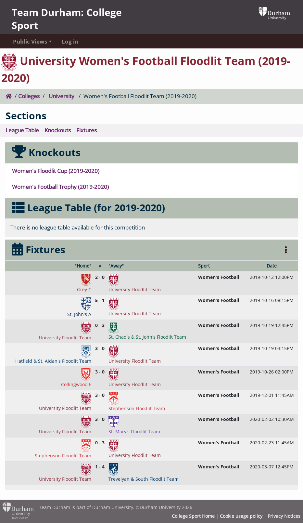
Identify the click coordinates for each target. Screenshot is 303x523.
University (61, 96)
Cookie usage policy (241, 516)
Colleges (29, 96)
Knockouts (57, 130)
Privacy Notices (284, 516)
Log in (70, 41)
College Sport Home (193, 516)
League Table (22, 130)
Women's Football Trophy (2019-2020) (60, 186)
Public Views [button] (30, 41)
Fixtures (86, 130)
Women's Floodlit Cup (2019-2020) (55, 171)
